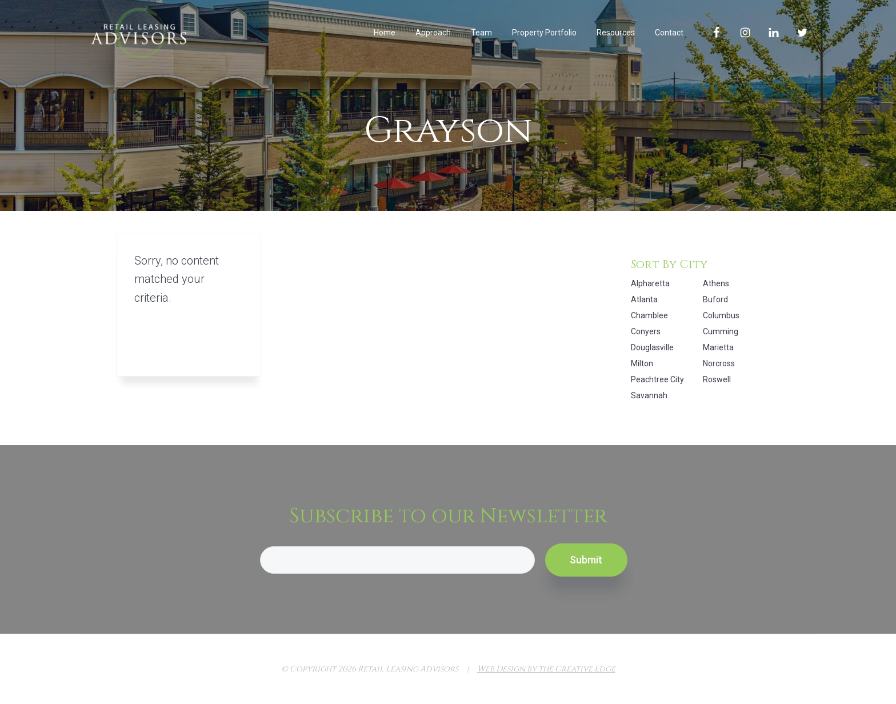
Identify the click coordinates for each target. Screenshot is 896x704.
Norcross (719, 363)
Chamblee (649, 315)
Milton (642, 363)
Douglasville (652, 347)
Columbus (721, 315)
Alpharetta (650, 283)
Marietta (718, 347)
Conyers (646, 331)
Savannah (649, 395)
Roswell (717, 379)
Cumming (720, 331)
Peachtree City (657, 379)
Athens (716, 283)
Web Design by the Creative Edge (546, 668)
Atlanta (644, 299)
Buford (715, 299)
